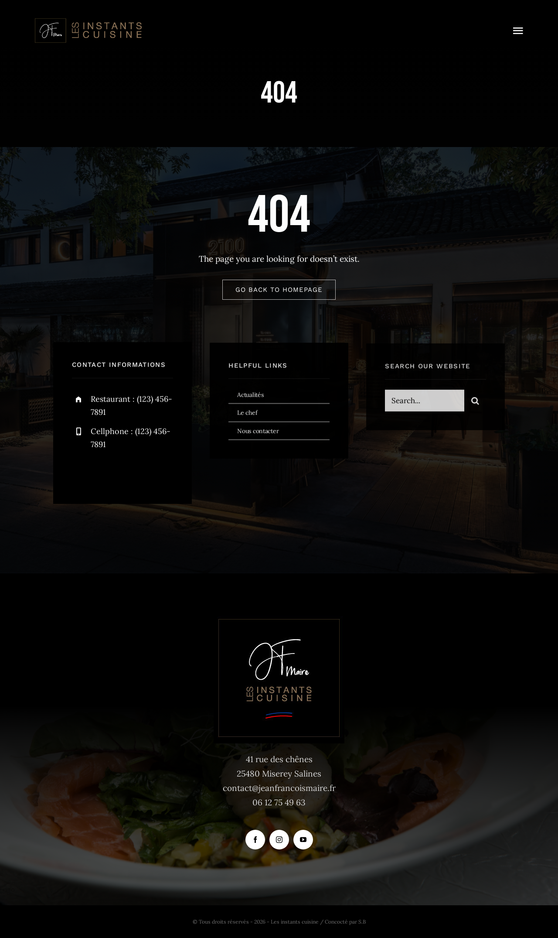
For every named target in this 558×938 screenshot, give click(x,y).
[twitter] (106, 475)
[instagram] (130, 475)
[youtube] (303, 839)
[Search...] (424, 404)
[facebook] (82, 475)
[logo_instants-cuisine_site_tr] (88, 21)
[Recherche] (475, 404)
